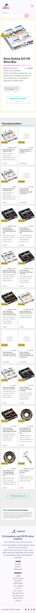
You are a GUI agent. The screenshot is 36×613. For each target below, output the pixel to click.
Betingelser (18, 569)
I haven (18, 588)
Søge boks (5, 12)
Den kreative (18, 586)
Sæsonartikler (18, 598)
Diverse (18, 601)
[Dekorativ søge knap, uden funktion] (26, 15)
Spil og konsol (18, 578)
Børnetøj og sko (18, 596)
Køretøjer (18, 581)
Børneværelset (18, 593)
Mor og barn (18, 591)
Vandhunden (18, 583)
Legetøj (18, 576)
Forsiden (18, 564)
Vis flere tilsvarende (18, 496)
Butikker (18, 567)
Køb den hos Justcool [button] (18, 100)
